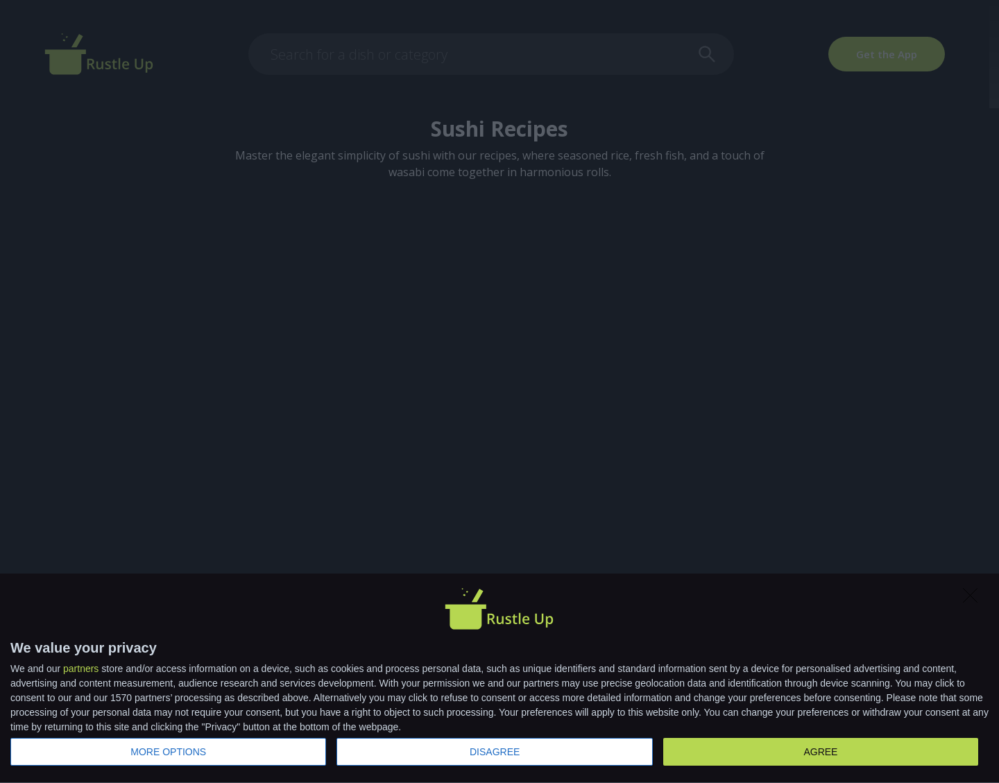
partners (81, 668)
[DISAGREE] (974, 599)
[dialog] (499, 678)
